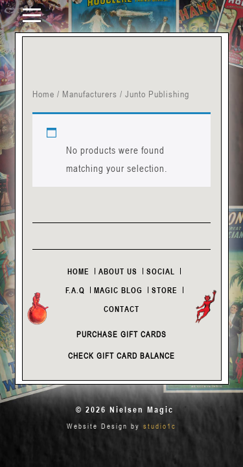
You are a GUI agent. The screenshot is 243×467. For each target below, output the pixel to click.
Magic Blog (118, 290)
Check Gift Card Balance (121, 355)
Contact (121, 309)
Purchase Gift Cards (121, 334)
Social (160, 271)
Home (43, 93)
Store (165, 290)
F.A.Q (75, 290)
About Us (117, 271)
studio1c (159, 426)
